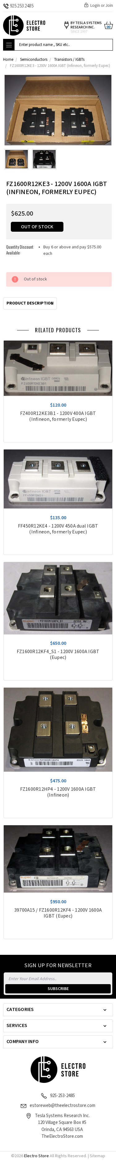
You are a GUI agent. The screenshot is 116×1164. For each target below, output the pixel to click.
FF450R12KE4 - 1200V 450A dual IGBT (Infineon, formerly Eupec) (58, 529)
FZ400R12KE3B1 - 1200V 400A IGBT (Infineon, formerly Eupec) (58, 416)
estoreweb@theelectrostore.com (62, 1105)
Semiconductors (33, 59)
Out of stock (37, 227)
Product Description (30, 303)
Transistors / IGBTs (69, 59)
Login (95, 5)
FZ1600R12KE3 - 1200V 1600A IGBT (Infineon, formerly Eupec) (60, 65)
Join (109, 5)
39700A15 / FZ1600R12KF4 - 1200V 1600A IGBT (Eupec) (58, 913)
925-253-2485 (62, 1096)
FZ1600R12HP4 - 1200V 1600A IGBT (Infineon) (58, 792)
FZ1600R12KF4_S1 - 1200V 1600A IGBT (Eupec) (58, 654)
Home (8, 59)
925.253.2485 (18, 6)
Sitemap (97, 1156)
